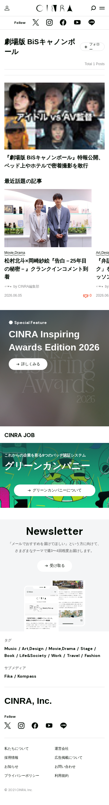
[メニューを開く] (102, 8)
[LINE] (91, 23)
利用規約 (62, 776)
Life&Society (32, 655)
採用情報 (11, 758)
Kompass (26, 676)
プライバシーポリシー (21, 776)
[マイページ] (7, 8)
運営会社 (62, 749)
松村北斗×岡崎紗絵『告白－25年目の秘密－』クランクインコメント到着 (46, 269)
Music (10, 649)
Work (56, 655)
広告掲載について (69, 758)
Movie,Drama (62, 649)
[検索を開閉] (93, 8)
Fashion (92, 655)
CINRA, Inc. (28, 701)
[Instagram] (49, 23)
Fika (8, 676)
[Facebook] (63, 23)
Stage (87, 649)
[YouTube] (77, 23)
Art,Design (33, 649)
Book (9, 655)
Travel (73, 655)
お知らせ (11, 767)
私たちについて (16, 749)
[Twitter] (36, 23)
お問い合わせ (65, 767)
